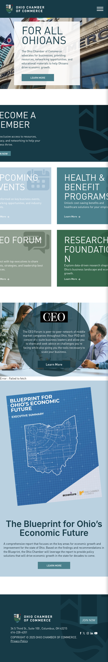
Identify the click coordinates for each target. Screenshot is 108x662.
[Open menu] (100, 9)
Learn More (37, 77)
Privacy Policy (19, 641)
